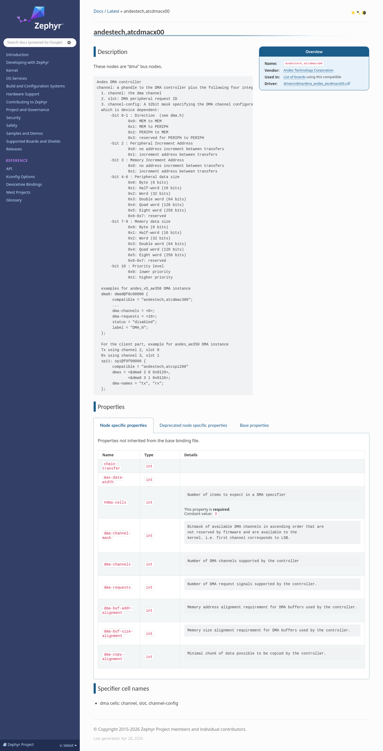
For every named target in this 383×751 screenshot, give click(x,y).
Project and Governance (27, 109)
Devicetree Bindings (24, 184)
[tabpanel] (231, 556)
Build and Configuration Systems (35, 85)
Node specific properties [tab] (123, 425)
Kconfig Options (20, 176)
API (9, 168)
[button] (69, 42)
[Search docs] (39, 42)
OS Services (16, 78)
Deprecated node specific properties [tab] (193, 425)
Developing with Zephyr (27, 62)
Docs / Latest (106, 11)
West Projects (18, 192)
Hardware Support (22, 93)
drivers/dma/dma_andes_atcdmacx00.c (315, 83)
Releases (14, 148)
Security (13, 117)
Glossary (14, 199)
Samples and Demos (24, 133)
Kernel (12, 70)
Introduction (17, 54)
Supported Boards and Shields (33, 141)
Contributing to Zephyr (26, 101)
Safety (11, 125)
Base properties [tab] (254, 425)
